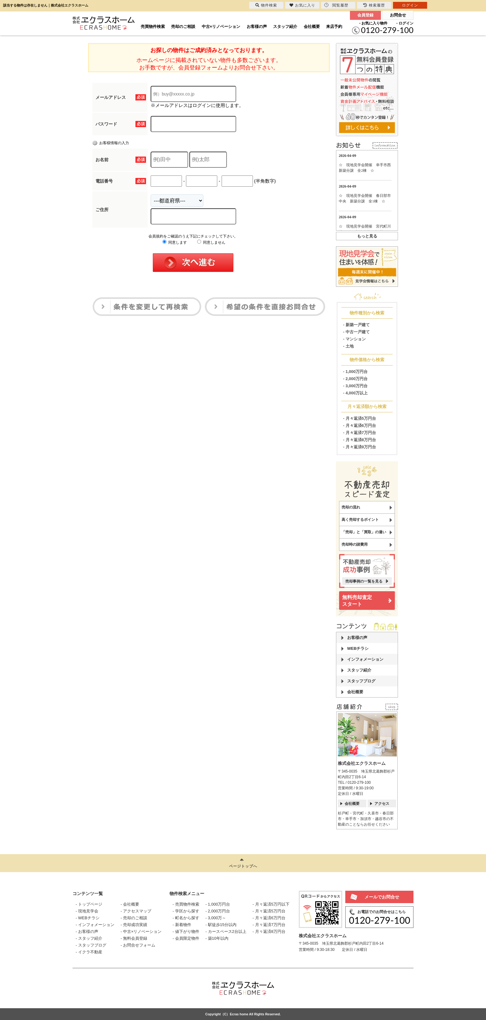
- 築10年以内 (216, 938)
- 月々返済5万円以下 (271, 904)
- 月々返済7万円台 (359, 432)
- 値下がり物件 (186, 931)
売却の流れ (351, 507)
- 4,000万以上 (355, 393)
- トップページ (89, 904)
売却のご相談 (183, 26)
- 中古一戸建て (356, 332)
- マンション (354, 339)
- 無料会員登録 (134, 938)
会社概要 (312, 26)
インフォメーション (365, 659)
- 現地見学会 (87, 911)
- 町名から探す (186, 918)
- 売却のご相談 (134, 918)
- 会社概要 (130, 904)
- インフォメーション (95, 924)
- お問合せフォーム (138, 945)
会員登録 (365, 15)
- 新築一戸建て (356, 324)
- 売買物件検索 (186, 904)
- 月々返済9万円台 (359, 447)
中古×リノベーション (221, 26)
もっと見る (367, 236)
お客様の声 (257, 26)
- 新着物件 (182, 924)
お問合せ (398, 15)
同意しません (211, 242)
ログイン (410, 5)
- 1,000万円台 (355, 371)
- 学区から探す (186, 911)
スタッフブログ (361, 681)
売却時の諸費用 (355, 544)
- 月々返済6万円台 (359, 425)
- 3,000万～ (215, 918)
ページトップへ (243, 866)
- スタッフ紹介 (89, 938)
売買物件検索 (153, 26)
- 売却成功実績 (134, 924)
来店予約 (334, 26)
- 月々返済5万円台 (359, 418)
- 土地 (348, 346)
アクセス (381, 803)
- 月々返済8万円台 (359, 439)
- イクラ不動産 (89, 952)
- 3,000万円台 (355, 386)
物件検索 (266, 5)
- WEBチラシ (87, 918)
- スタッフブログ (91, 945)
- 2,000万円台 (355, 378)
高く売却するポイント (360, 519)
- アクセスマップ (136, 911)
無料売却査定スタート (357, 601)
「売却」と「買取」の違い (364, 532)
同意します (174, 242)
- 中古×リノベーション (141, 931)
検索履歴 (374, 5)
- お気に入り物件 (373, 23)
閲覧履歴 (336, 5)
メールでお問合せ (382, 896)
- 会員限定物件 (186, 938)
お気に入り (302, 5)
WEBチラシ (358, 648)
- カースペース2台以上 (225, 931)
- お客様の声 (87, 931)
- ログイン (404, 23)
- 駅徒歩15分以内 (220, 924)
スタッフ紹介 (285, 26)
